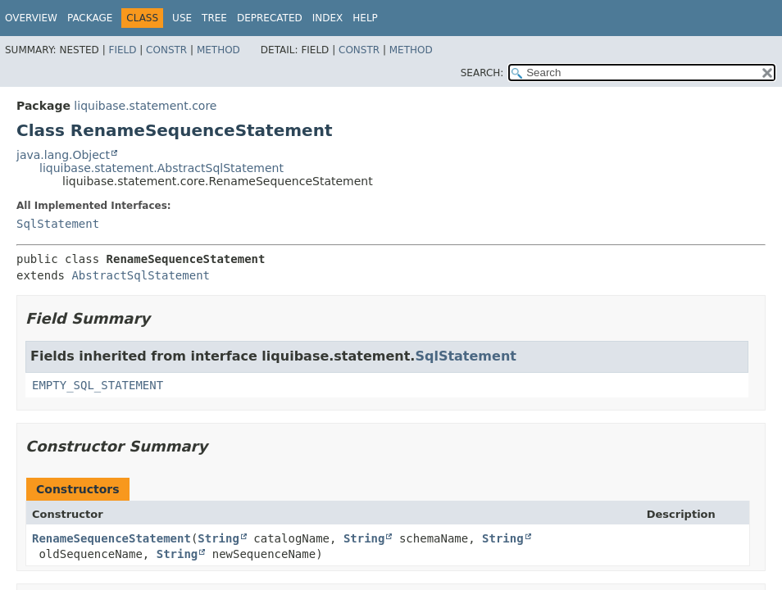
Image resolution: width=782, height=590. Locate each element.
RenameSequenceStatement (111, 538)
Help (365, 18)
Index (327, 18)
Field (122, 50)
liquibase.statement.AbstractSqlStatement (161, 168)
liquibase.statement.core (145, 105)
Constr (166, 50)
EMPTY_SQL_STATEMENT (97, 385)
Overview (31, 18)
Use (182, 18)
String (218, 538)
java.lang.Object (63, 154)
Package (89, 18)
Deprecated (269, 18)
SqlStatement (57, 223)
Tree (214, 18)
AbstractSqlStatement (140, 275)
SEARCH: (482, 73)
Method (218, 50)
